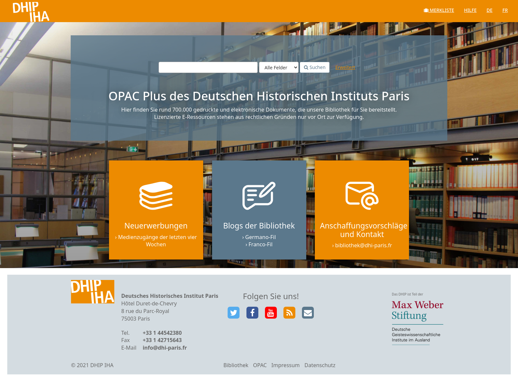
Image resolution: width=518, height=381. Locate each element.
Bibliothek (235, 365)
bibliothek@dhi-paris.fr (363, 245)
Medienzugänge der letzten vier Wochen (157, 240)
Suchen (314, 67)
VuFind (22, 10)
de (490, 10)
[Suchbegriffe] (208, 67)
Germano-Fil (260, 237)
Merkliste (439, 10)
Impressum (286, 365)
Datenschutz (319, 365)
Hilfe (470, 10)
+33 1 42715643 (162, 340)
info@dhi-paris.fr (165, 347)
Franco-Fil (260, 244)
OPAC (260, 365)
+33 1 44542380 (162, 332)
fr (505, 10)
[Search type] (279, 67)
